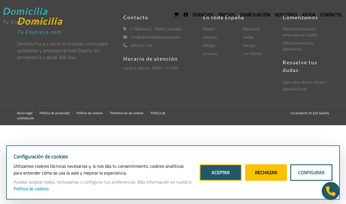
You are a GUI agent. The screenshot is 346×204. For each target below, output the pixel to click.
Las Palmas (252, 53)
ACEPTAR (220, 172)
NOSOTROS (286, 14)
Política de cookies (90, 113)
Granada (210, 53)
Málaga (209, 45)
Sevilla (248, 37)
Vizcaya (249, 45)
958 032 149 (137, 45)
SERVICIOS (203, 14)
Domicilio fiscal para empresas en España (300, 32)
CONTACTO (330, 14)
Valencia (210, 37)
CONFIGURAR (311, 172)
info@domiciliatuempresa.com (152, 37)
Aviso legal (25, 113)
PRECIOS (226, 14)
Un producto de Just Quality (310, 113)
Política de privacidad (55, 113)
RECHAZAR (266, 172)
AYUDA (308, 14)
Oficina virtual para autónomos (298, 46)
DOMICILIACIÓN (255, 14)
